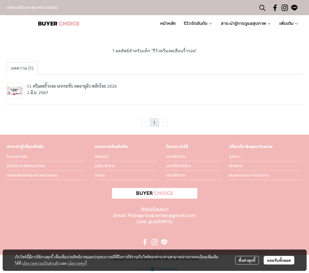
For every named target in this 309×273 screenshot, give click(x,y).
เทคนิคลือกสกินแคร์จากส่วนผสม (32, 175)
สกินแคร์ (101, 156)
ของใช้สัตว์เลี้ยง (178, 166)
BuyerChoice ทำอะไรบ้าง (248, 175)
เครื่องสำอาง (105, 166)
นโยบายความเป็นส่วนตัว (41, 263)
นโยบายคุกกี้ (77, 263)
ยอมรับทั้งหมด (279, 260)
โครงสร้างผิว (17, 156)
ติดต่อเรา (236, 166)
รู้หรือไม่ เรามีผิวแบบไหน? (26, 166)
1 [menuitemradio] (154, 122)
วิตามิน (100, 175)
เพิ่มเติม (289, 23)
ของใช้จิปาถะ (176, 175)
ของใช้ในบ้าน (176, 156)
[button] (262, 7)
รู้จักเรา (234, 156)
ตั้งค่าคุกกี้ (247, 260)
